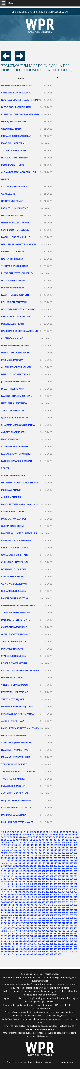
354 (75, 873)
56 (74, 834)
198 (59, 852)
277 (71, 863)
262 (11, 863)
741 (27, 928)
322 (23, 871)
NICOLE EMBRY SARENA (13, 280)
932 (31, 954)
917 (47, 951)
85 (2, 839)
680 (11, 920)
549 (19, 902)
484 (63, 891)
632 (47, 912)
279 (3, 865)
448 (71, 886)
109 (7, 842)
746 (47, 928)
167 (11, 850)
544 (75, 899)
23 (55, 832)
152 (27, 847)
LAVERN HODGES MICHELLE (15, 237)
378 (19, 878)
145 (75, 845)
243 (11, 860)
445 (59, 886)
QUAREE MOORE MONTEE (14, 417)
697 (3, 923)
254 (55, 860)
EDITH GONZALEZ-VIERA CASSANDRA (20, 114)
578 (59, 904)
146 (3, 847)
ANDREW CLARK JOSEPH (13, 432)
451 (7, 889)
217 (59, 855)
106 (70, 839)
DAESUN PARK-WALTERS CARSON (18, 244)
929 (19, 954)
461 (47, 889)
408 (63, 881)
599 (67, 907)
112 (19, 842)
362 (31, 876)
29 (72, 832)
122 (59, 842)
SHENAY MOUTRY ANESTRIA (15, 316)
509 (11, 897)
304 (27, 868)
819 (35, 938)
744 (39, 928)
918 (51, 951)
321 (19, 871)
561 (67, 902)
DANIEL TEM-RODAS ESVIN (15, 352)
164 (75, 847)
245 (19, 860)
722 (27, 925)
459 (39, 889)
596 (55, 907)
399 (27, 881)
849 (3, 943)
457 (31, 889)
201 (71, 852)
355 (3, 876)
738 (15, 928)
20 (47, 832)
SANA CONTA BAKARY (12, 576)
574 (43, 904)
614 (51, 910)
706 (39, 923)
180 (63, 850)
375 (7, 878)
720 (19, 925)
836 (27, 941)
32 (5, 834)
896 (39, 949)
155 (39, 847)
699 (11, 923)
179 (59, 850)
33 (8, 834)
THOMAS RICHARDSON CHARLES (18, 771)
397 (19, 881)
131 (19, 845)
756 (11, 930)
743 (35, 928)
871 (15, 946)
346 (43, 873)
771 (71, 930)
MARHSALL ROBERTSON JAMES (17, 822)
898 (47, 949)
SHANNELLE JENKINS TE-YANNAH (18, 713)
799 (31, 936)
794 (11, 936)
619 (71, 910)
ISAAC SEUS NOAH (10, 439)
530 (19, 899)
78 (60, 837)
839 (39, 941)
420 (35, 884)
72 (43, 837)
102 (54, 839)
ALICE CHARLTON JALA (12, 720)
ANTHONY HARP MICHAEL (14, 793)
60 (8, 837)
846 (67, 941)
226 (19, 858)
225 (15, 858)
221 (75, 855)
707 (43, 923)
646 (27, 915)
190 (27, 852)
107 (74, 839)
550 (23, 902)
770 (67, 930)
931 (27, 954)
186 (11, 852)
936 (47, 954)
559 (59, 902)
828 (71, 938)
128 (7, 845)
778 (23, 933)
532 (27, 899)
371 (67, 876)
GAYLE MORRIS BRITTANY (14, 554)
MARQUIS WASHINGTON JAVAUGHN (19, 504)
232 (43, 858)
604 (11, 910)
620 (75, 910)
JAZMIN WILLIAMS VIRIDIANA (15, 381)
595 (51, 907)
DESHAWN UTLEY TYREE (14, 569)
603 (7, 910)
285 (27, 865)
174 (39, 850)
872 (19, 946)
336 (3, 873)
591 (35, 907)
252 (47, 860)
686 (35, 920)
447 (67, 886)
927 (11, 954)
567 (15, 904)
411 (75, 881)
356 (7, 876)
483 (59, 891)
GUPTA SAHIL (8, 193)
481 (51, 891)
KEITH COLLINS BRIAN (12, 251)
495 (31, 894)
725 (39, 925)
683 (23, 920)
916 (43, 951)
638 (71, 912)
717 (7, 925)
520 (55, 897)
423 (47, 884)
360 (23, 876)
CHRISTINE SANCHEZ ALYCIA (15, 92)
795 (15, 936)
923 (71, 951)
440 (39, 886)
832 (11, 941)
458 (35, 889)
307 (39, 868)
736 (7, 928)
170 (23, 850)
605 (15, 910)
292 (55, 865)
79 (63, 837)
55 (71, 834)
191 (31, 852)
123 (63, 842)
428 (67, 884)
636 (63, 912)
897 (43, 949)
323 (27, 871)
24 (58, 832)
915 (39, 951)
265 (23, 863)
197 (55, 852)
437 (27, 886)
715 (75, 923)
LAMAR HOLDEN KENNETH (15, 294)
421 (39, 884)
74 (48, 837)
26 (64, 832)
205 (11, 855)
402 (39, 881)
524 (71, 897)
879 (47, 946)
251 (43, 860)
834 (19, 941)
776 (15, 933)
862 (55, 943)
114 (27, 842)
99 (43, 839)
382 (35, 878)
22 (52, 832)
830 (3, 941)
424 (51, 884)
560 (63, 902)
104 (62, 839)
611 (39, 910)
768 (59, 930)
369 (59, 876)
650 (43, 915)
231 (39, 858)
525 (75, 897)
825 (59, 938)
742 (31, 928)
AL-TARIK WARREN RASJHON (16, 367)
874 (27, 946)
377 (15, 878)
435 (19, 886)
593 (43, 907)
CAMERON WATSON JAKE (14, 627)
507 (3, 897)
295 (67, 865)
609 (31, 910)
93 (25, 839)
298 (3, 868)
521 (59, 897)
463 (55, 889)
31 (2, 834)
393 (3, 881)
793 (7, 936)
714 (71, 923)
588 (23, 907)
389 (63, 878)
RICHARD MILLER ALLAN (13, 590)
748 (55, 928)
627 (27, 912)
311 (55, 868)
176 (47, 850)
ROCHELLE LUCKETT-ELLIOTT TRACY (20, 99)
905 (75, 949)
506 (75, 894)
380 (27, 878)
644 (19, 915)
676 (71, 917)
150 (19, 847)
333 (67, 871)
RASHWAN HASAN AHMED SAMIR (18, 605)
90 (17, 839)
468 (75, 889)
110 (11, 842)
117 (39, 842)
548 (15, 902)
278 (75, 863)
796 (19, 936)
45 (43, 834)
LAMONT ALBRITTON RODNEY (17, 807)
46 (45, 834)
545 (3, 902)
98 (40, 839)
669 (43, 917)
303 (23, 868)
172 (31, 850)
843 (55, 941)
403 (43, 881)
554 (39, 902)
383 (39, 878)
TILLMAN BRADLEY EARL (13, 150)
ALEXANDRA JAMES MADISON (16, 742)
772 (75, 930)
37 (19, 834)
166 (7, 850)
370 (63, 876)
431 (3, 886)
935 (43, 954)
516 (39, 897)
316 (75, 868)
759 (23, 930)
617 (63, 910)
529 (15, 899)
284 (23, 865)
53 (66, 834)
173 (35, 850)
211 (35, 855)
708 (47, 923)
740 (23, 928)
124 (67, 842)
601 (75, 907)
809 (71, 936)
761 (31, 930)
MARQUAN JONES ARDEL (13, 518)
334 (71, 871)
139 (51, 845)
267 (31, 863)
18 (41, 832)
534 (35, 899)
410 (71, 881)
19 (44, 832)
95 (31, 839)
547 (11, 902)
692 (59, 920)
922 (67, 951)
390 (67, 878)
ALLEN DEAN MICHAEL (12, 338)
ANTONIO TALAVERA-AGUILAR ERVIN (20, 670)
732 (67, 925)
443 (51, 886)
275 (63, 863)
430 (75, 884)
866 (71, 943)
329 (51, 871)
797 (23, 936)
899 (51, 949)
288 (39, 865)
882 (59, 946)
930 (23, 954)
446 (63, 886)
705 (35, 923)
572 (35, 904)
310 (51, 868)
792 (3, 936)
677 (75, 917)
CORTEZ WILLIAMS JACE (13, 475)
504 (67, 894)
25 (61, 832)
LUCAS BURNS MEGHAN (13, 785)
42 (34, 834)
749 (59, 928)
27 (67, 832)
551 (27, 902)
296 (71, 865)
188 (19, 852)
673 (59, 917)
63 (17, 837)
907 (7, 951)
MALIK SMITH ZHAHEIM (13, 735)
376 (11, 878)
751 (67, 928)
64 (19, 837)
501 (55, 894)
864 (63, 943)
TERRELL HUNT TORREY (14, 764)
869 (7, 946)
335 (75, 871)
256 (63, 860)
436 (23, 886)
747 (51, 928)
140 (55, 845)
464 (59, 889)
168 (15, 850)
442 (47, 886)
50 (57, 834)
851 (11, 943)
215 (51, 855)
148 (11, 847)
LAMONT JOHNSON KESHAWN (16, 395)
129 (11, 845)
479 (43, 891)
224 (11, 858)
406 (55, 881)
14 (29, 832)
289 (43, 865)
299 (7, 868)
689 (47, 920)
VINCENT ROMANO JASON (14, 684)
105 (66, 839)
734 (75, 925)
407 (59, 881)
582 (75, 904)
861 (51, 943)
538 (51, 899)
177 (51, 850)
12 (23, 832)
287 (35, 865)
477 (35, 891)
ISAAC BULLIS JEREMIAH (13, 143)
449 (75, 886)
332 (63, 871)
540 (59, 899)
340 (19, 873)
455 (23, 889)
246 (23, 860)
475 (27, 891)
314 (67, 868)
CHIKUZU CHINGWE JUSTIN (15, 562)
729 (55, 925)
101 (50, 839)
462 (51, 889)
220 (71, 855)
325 (35, 871)
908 (11, 951)
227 (23, 858)
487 (75, 891)
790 (71, 933)
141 (59, 845)
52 (63, 834)
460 (43, 889)
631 (43, 912)
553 (35, 902)
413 (7, 884)
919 (55, 951)
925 (3, 954)
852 (15, 943)
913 (31, 951)
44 (40, 834)
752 (71, 928)
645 (23, 915)
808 (67, 936)
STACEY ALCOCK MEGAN (13, 655)
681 (15, 920)
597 (59, 907)
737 (11, 928)
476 (31, 891)
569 (23, 904)
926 (7, 954)
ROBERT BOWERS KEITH (14, 663)
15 (32, 832)
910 (19, 951)
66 (25, 837)
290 (47, 865)
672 (55, 917)
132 (23, 845)
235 (55, 858)
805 (55, 936)
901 (59, 949)
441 (43, 886)
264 (19, 863)
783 (43, 933)
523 (67, 897)
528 (11, 899)
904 (71, 949)
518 (47, 897)
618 (67, 910)
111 (15, 842)
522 (63, 897)
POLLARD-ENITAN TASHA (14, 302)
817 (27, 938)
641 (7, 915)
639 (75, 912)
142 (63, 845)
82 (71, 837)
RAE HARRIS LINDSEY (12, 258)
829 (75, 938)
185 (7, 852)
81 (68, 837)
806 (59, 936)
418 (27, 884)
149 (15, 847)
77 (57, 837)
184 (3, 852)
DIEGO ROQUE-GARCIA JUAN (16, 107)
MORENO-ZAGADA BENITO (15, 345)
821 (43, 938)
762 (35, 930)
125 (71, 842)
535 (39, 899)
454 (19, 889)
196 (51, 852)
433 (11, 886)
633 (51, 912)
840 (43, 941)
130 (15, 845)
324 (31, 871)
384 (43, 878)
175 (43, 850)
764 (43, 930)
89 (14, 839)
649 (39, 915)
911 (23, 951)
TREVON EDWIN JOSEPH (13, 699)
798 (27, 936)
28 (70, 832)
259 (75, 860)
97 (37, 839)
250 (39, 860)
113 (23, 842)
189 (23, 852)
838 (35, 941)
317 (3, 871)
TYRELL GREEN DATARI (13, 410)
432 (7, 886)
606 (19, 910)
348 (51, 873)
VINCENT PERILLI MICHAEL (15, 547)
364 (39, 876)
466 (67, 889)
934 (39, 954)
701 (19, 923)
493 (23, 894)
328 (47, 871)
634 (55, 912)
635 (59, 912)
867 (75, 943)
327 (43, 871)
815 (19, 938)
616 (59, 910)
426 (59, 884)
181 (67, 850)
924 (75, 951)
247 (27, 860)
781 (35, 933)
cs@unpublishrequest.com (41, 1036)
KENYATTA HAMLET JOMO (14, 692)
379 (23, 878)
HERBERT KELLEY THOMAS (15, 222)
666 (31, 917)
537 (47, 899)
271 (47, 863)
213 (43, 855)
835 (23, 941)
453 (15, 889)
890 (15, 949)
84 (77, 837)
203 (3, 855)
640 (3, 915)
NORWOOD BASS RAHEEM (14, 157)
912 (27, 951)
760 (27, 930)
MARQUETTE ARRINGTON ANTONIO (20, 728)
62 (14, 837)
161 (63, 847)
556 (47, 902)
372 (71, 876)
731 (63, 925)
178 (55, 850)
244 (15, 860)
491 (15, 894)
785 (51, 933)
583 (3, 907)
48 (51, 834)
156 (43, 847)
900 (55, 949)
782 (39, 933)
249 (35, 860)
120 (51, 842)
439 (35, 886)
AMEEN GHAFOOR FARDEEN (15, 446)
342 (27, 873)
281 (11, 865)
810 (75, 936)
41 (31, 834)
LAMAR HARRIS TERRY (12, 511)
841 (47, 941)
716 (3, 925)
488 (3, 894)
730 (59, 925)
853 (19, 943)
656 (67, 915)
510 (15, 897)
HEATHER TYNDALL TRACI (14, 749)
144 (71, 845)
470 (7, 891)
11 (21, 832)
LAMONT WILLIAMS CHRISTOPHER (19, 533)
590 (31, 907)
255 (59, 860)
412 (3, 884)
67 (28, 837)
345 (39, 873)
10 (18, 832)
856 (31, 943)
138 (47, 845)
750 (63, 928)
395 (11, 881)
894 (31, 949)
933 (35, 954)
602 (3, 910)
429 (71, 884)
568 (19, 904)
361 (27, 876)
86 (5, 839)
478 (39, 891)
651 (47, 915)
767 (55, 930)
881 (55, 946)
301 (15, 868)
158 (51, 847)
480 (47, 891)
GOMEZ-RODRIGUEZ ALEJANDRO (18, 309)
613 (47, 910)
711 (59, 923)
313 (63, 868)
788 (63, 933)
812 (7, 938)
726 (43, 925)
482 (55, 891)
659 (3, 917)
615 (55, 910)
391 (71, 878)
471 (11, 891)
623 (11, 912)
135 (35, 845)
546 (7, 902)
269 (39, 863)
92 (22, 839)
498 (43, 894)
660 (7, 917)
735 (3, 928)
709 (51, 923)
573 (39, 904)
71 (40, 837)
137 (43, 845)
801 (39, 936)
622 (7, 912)
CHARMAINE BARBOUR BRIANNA (18, 424)
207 (19, 855)
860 (47, 943)
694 (67, 920)
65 (22, 837)
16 (35, 832)
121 (55, 842)
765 (47, 930)
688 (43, 920)
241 (3, 860)
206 (15, 855)
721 (23, 925)
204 (7, 855)
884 (67, 946)
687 (39, 920)
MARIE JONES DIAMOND (13, 121)
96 (34, 839)
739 (19, 928)
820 (39, 938)
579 (63, 904)
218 (63, 855)
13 (26, 832)
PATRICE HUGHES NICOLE (14, 208)
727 (47, 925)
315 (71, 868)
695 (71, 920)
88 (11, 839)
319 (11, 871)
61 (11, 837)
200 (67, 852)
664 (23, 917)
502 (59, 894)
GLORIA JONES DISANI (12, 525)
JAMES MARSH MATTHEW (14, 403)
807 (63, 936)
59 (5, 837)
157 (47, 847)
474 (23, 891)
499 (47, 894)
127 (3, 845)
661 (11, 917)
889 (11, 949)
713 (67, 923)
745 (43, 928)
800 (35, 936)
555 (43, 902)
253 (51, 860)
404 (47, 881)
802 (43, 936)
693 (63, 920)
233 (47, 858)
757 (15, 930)
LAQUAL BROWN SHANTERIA (16, 453)
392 (75, 878)
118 (43, 842)
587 (19, 907)
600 (71, 907)
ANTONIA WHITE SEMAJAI (14, 186)
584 (7, 907)
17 (38, 832)
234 (51, 858)
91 (19, 839)
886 (75, 946)
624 (15, 912)
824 (55, 938)
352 (67, 873)
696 (75, 920)
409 (67, 881)
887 (3, 949)
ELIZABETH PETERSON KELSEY (17, 273)
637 (67, 912)
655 (63, 915)
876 (35, 946)
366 (47, 876)
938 (55, 954)
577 (55, 904)
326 (39, 871)
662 (15, 917)
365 (43, 876)
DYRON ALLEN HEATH (12, 323)
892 (23, 949)
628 (31, 912)
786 (55, 933)
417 (23, 884)
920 (59, 951)
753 (75, 928)
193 (39, 852)
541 (63, 899)
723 (31, 925)
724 (35, 925)
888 (7, 949)
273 (55, 863)
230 (35, 858)
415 (15, 884)
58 (2, 837)
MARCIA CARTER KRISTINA (14, 598)
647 (31, 915)
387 (55, 878)
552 (31, 902)
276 (67, 863)
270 (43, 863)
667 (35, 917)
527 (7, 899)
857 (35, 943)
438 (31, 886)
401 (35, 881)
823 (51, 938)
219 (67, 855)
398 (23, 881)
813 (11, 938)
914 (35, 951)
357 (11, 876)
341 (23, 873)
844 (59, 941)
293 (59, 865)
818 (31, 938)
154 (35, 847)
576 (51, 904)
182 (71, 850)
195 (47, 852)
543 (71, 899)
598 (63, 907)
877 (39, 946)
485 (67, 891)
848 (75, 941)
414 (11, 884)
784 (47, 933)
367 (51, 876)
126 (75, 842)
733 (71, 925)
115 (31, 842)
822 (47, 938)
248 (31, 860)
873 (23, 946)
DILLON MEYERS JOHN (12, 388)
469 (3, 891)
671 (51, 917)
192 (35, 852)
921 (63, 951)
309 (47, 868)
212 (39, 855)
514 (31, 897)
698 (7, 923)
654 (59, 915)
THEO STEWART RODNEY (14, 641)
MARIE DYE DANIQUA (12, 359)
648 (35, 915)
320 (15, 871)
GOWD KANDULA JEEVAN (14, 583)
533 (31, 899)
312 (59, 868)
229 (31, 858)
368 (55, 876)
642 (11, 915)
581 (71, 904)
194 (43, 852)
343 (31, 873)
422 (43, 884)
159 (55, 847)
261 (7, 863)
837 (31, 941)
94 (28, 839)
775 (11, 933)
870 (11, 946)
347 (47, 873)
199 (63, 852)
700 (15, 923)
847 (71, 941)
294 (63, 865)
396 (15, 881)
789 (67, 933)
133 (27, 845)
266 (27, 863)
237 (63, 858)
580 (67, 904)
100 (46, 839)
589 (27, 907)
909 (15, 951)
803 (47, 936)
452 (11, 889)
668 (39, 917)
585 (11, 907)
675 (67, 917)
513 (27, 897)
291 (51, 865)
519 (51, 897)
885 (71, 946)
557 (51, 902)
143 (67, 845)
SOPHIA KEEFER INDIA (12, 287)
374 (3, 878)
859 (43, 943)
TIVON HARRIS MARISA (13, 778)
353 (71, 873)
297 (75, 865)
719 (15, 925)
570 (27, 904)
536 (43, 899)
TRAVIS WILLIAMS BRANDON (15, 612)
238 (67, 858)
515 (35, 897)
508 (7, 897)
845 (63, 941)
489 (7, 894)
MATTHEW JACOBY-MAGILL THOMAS (20, 482)
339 (15, 873)
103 (58, 839)
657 (71, 915)
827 (67, 938)
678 (3, 920)
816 (23, 938)
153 (31, 847)
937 (51, 954)
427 (63, 884)
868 (3, 946)
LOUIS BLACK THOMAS (13, 164)
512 (23, 897)
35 (14, 834)
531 (23, 899)
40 (28, 834)
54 (68, 834)
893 (27, 949)
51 (60, 834)
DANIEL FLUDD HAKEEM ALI (15, 374)
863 (59, 943)
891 (19, 949)
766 (51, 930)
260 (3, 863)
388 (59, 878)
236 (59, 858)
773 (3, 933)
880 (51, 946)
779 (27, 933)
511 (19, 897)
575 (47, 904)
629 (35, 912)
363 (35, 876)
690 (51, 920)
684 (27, 920)
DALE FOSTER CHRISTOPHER (16, 619)
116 (35, 842)
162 (67, 847)
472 (15, 891)
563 (75, 902)
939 (59, 954)
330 (55, 871)
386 (51, 878)
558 (55, 902)
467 (71, 889)
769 (63, 930)
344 (35, 873)
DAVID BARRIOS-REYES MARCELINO (19, 330)
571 (31, 904)
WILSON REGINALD (11, 128)
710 (55, 923)
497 (39, 894)
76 (54, 837)
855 (27, 943)
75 (51, 837)
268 (35, 863)
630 (39, 912)
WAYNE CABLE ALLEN (12, 215)
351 (63, 873)
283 (19, 865)
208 (23, 855)
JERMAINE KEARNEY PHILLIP (15, 757)
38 (22, 834)
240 (75, 858)
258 (71, 860)
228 (27, 858)
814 (15, 938)
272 (51, 863)
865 (67, 943)
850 (7, 943)
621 (3, 912)
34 (11, 834)
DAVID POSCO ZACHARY (13, 814)
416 (19, 884)
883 (63, 946)
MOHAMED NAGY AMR (12, 648)
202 (75, 852)
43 (37, 834)
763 (39, 930)
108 (3, 842)
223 (7, 858)
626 (23, 912)
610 (35, 910)
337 (7, 873)
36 (17, 834)
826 (63, 938)
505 (71, 894)
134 (31, 845)
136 (39, 845)
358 (15, 876)
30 (75, 832)
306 (35, 868)
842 (51, 941)
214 (47, 855)
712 (63, 923)
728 (51, 925)
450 (3, 889)
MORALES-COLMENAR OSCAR (16, 135)
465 (63, 889)
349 (55, 873)
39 (25, 834)
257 (67, 860)
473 (19, 891)
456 (27, 889)
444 (55, 886)
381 (31, 878)
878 (43, 946)
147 (7, 847)
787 (59, 933)
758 (19, 930)
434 (15, 886)
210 (31, 855)
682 (19, 920)
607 (23, 910)
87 (8, 839)
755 (7, 930)
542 (67, 899)
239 (71, 858)
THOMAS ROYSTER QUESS (14, 265)
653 (55, 915)
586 (15, 907)
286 (31, 865)
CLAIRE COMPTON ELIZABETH (16, 229)
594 (47, 907)
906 (3, 951)
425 (55, 884)
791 (75, 933)
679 (7, 920)
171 (27, 850)
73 (45, 837)
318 (7, 871)
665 (27, 917)
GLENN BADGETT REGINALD (15, 634)
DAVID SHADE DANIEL (12, 677)
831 (7, 941)
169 (19, 850)
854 (23, 943)
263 (15, 863)
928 (15, 954)
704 (31, 923)
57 (77, 834)
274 (59, 863)
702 (23, 923)
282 (15, 865)
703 (27, 923)
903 (67, 949)
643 (15, 915)
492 (19, 894)
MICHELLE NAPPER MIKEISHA (16, 85)
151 (23, 847)
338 (11, 873)
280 (7, 865)
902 (63, 949)
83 (74, 837)
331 (59, 871)
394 (7, 881)
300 (11, 868)
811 (3, 938)
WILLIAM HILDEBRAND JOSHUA (17, 706)
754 (3, 930)
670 (47, 917)
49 (54, 834)
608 (27, 910)
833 (15, 941)
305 (31, 868)
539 (55, 899)
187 (15, 852)
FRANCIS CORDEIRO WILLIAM (16, 540)
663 (19, 917)
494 (27, 894)
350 (59, 873)
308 (43, 868)
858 (39, 943)
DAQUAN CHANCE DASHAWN (16, 800)
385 (47, 878)
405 (51, 881)
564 (3, 904)
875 (31, 946)
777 (19, 933)
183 (75, 850)
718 (11, 925)
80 (66, 837)
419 (31, 884)
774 (7, 933)
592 (39, 907)
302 (19, 868)
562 (71, 902)
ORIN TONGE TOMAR (12, 200)
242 (7, 860)
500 (51, 894)
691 (55, 920)
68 (31, 837)
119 (47, 842)
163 (71, 847)
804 (51, 936)
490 (11, 894)
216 (55, 855)
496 (35, 894)
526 (3, 899)
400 (31, 881)
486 (71, 891)
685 (31, 920)
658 (75, 915)
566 (11, 904)
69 (34, 837)
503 (63, 894)
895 (35, 949)
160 (59, 847)
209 (27, 855)
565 (7, 904)
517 (43, 897)
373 (75, 876)
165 (3, 850)
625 (19, 912)
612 (43, 910)
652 (51, 915)
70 (37, 837)
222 (3, 858)
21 (49, 832)
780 (31, 933)
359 (19, 876)
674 (63, 917)
